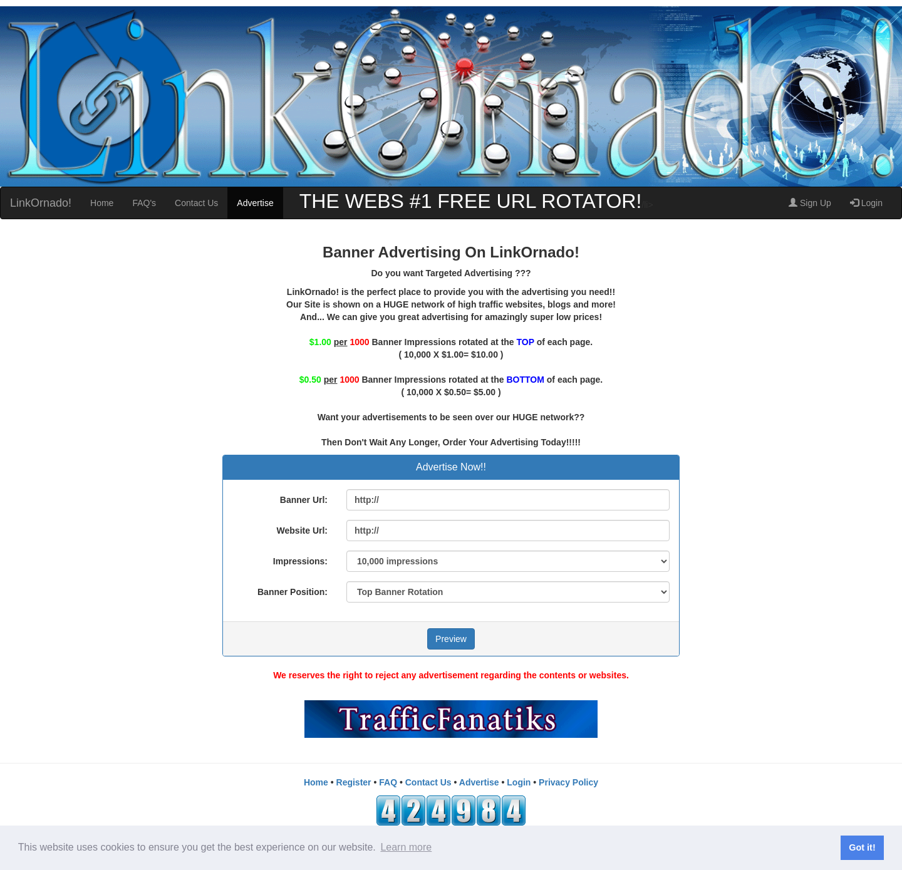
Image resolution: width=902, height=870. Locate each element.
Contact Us (196, 203)
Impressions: (300, 561)
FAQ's (144, 203)
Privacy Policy (568, 782)
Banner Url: (304, 500)
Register (353, 782)
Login (866, 203)
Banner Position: (292, 592)
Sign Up (810, 203)
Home (101, 203)
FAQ (388, 782)
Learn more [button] (406, 847)
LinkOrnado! (40, 203)
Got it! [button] (862, 847)
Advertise (255, 203)
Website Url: (302, 531)
